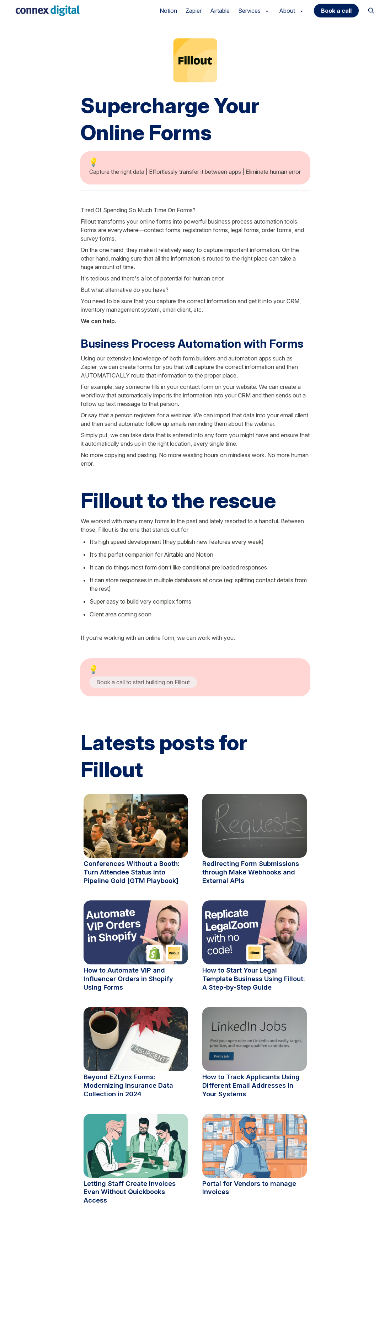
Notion (168, 10)
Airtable (220, 10)
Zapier (194, 10)
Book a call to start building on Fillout (143, 682)
